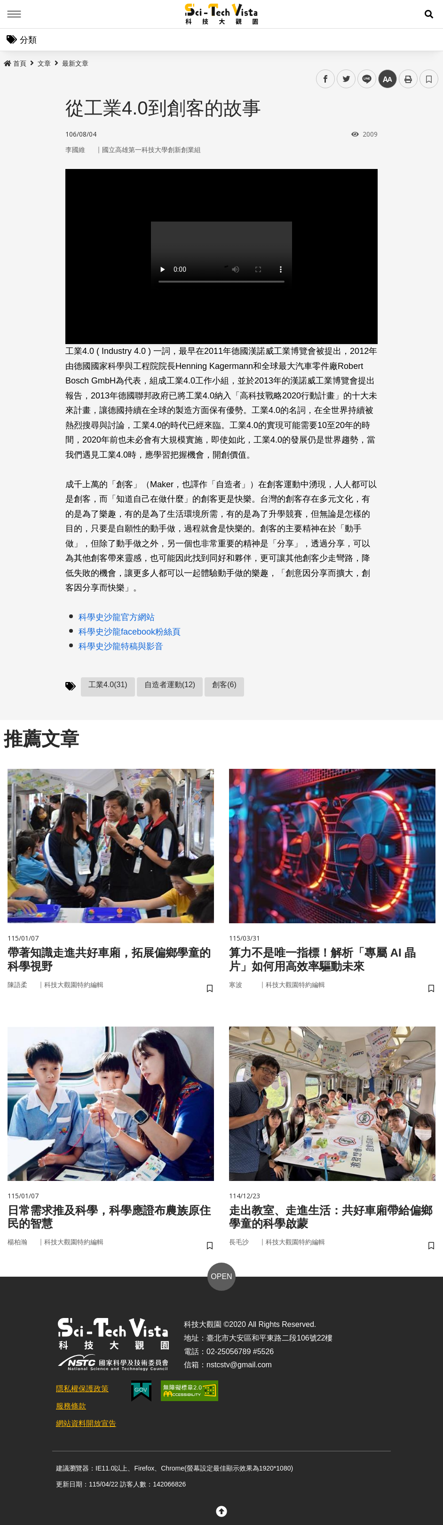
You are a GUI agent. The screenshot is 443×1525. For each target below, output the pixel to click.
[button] (429, 14)
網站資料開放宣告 (86, 1423)
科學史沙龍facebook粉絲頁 (130, 631)
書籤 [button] (428, 78)
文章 (44, 63)
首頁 (15, 63)
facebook (325, 79)
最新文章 (75, 63)
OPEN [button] (221, 1276)
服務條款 (71, 1406)
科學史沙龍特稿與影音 (121, 646)
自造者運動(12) (169, 685)
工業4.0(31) (107, 685)
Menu (14, 14)
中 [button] (387, 79)
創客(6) (224, 685)
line (364, 79)
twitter (346, 79)
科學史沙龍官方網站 (117, 617)
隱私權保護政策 (82, 1389)
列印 (408, 78)
